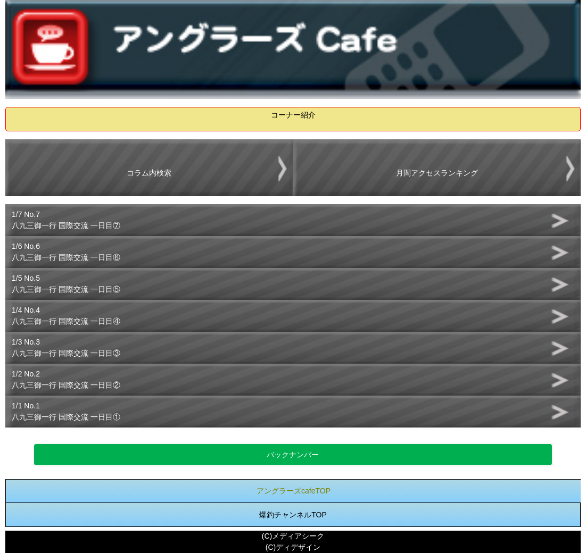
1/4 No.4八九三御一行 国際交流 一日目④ (66, 315)
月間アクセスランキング (437, 173)
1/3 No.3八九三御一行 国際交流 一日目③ (66, 347)
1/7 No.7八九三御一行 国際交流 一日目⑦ (66, 220)
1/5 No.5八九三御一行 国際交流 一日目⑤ (66, 284)
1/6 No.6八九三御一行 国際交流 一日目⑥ (66, 252)
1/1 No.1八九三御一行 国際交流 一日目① (66, 411)
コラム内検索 (149, 173)
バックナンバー (293, 454)
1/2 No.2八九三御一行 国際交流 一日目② (66, 379)
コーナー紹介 (293, 115)
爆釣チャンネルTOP (293, 514)
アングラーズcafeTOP (294, 491)
